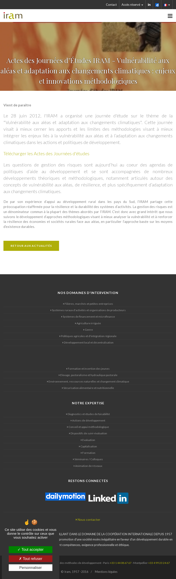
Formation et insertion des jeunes (88, 368)
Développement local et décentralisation (88, 342)
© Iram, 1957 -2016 (74, 571)
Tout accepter (30, 549)
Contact (111, 4)
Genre (88, 329)
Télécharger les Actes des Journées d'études (46, 153)
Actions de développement (88, 420)
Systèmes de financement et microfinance (88, 316)
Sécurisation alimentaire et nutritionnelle (88, 388)
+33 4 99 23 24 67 (159, 563)
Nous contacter (88, 519)
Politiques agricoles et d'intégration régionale (88, 336)
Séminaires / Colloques (88, 459)
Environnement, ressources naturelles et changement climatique (88, 381)
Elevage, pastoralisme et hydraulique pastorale (88, 375)
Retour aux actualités (31, 245)
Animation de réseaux (88, 466)
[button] (167, 4)
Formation (88, 452)
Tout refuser (30, 559)
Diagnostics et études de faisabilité (88, 414)
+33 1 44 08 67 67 (120, 563)
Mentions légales (106, 571)
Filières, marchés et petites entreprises (88, 303)
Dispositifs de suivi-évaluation (88, 433)
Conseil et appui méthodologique (88, 427)
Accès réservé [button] (132, 4)
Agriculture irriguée (88, 323)
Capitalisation (88, 446)
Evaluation (88, 440)
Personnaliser (30, 568)
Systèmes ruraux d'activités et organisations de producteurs (88, 310)
